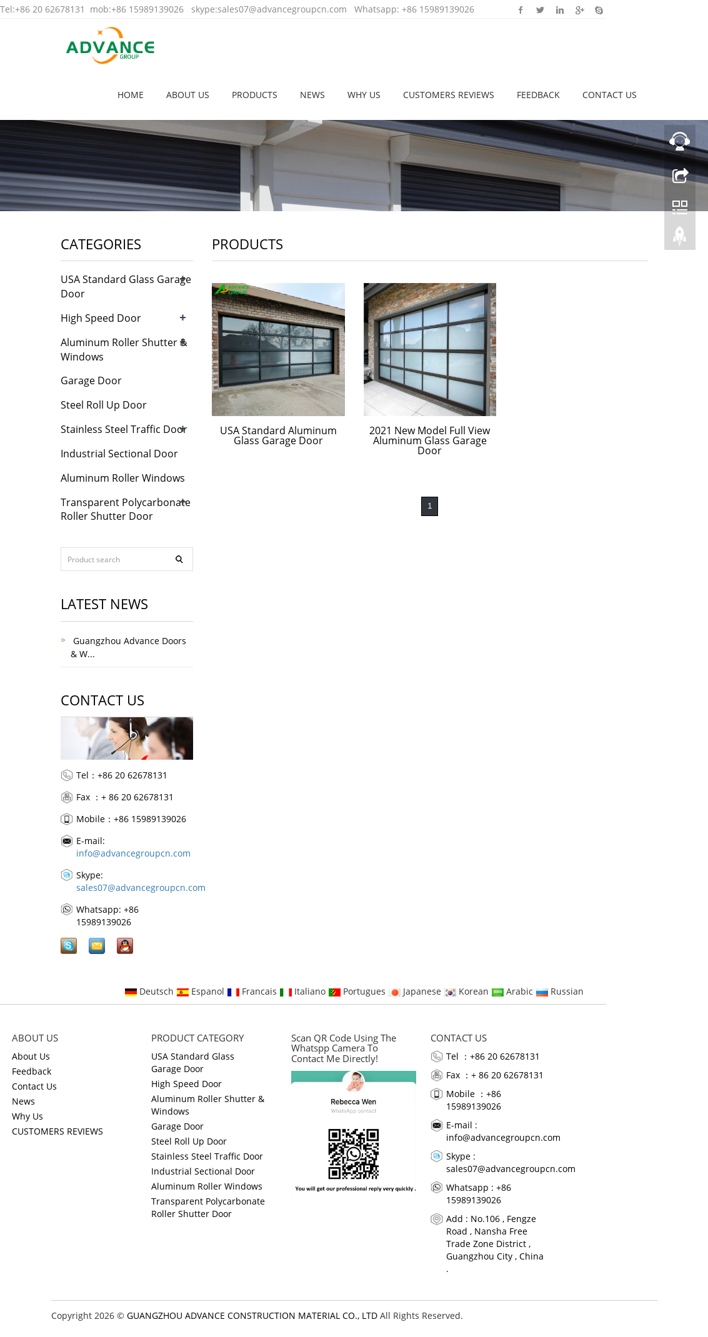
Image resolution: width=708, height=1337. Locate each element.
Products (254, 95)
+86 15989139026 (147, 9)
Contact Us (609, 95)
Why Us (364, 95)
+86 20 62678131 (50, 9)
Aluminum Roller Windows (123, 478)
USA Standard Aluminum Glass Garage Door (278, 435)
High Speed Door (101, 318)
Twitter (540, 9)
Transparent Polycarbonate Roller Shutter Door (126, 509)
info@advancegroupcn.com (133, 853)
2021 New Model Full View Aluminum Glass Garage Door (429, 440)
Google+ (579, 9)
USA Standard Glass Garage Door (192, 1062)
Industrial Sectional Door (119, 453)
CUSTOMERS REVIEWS (448, 95)
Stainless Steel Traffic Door (124, 429)
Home (130, 95)
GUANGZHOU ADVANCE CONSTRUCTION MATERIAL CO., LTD (252, 1315)
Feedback (538, 95)
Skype (598, 9)
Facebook (521, 9)
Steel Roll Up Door (104, 405)
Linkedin (559, 9)
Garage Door (91, 380)
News (312, 95)
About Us (187, 95)
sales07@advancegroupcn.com (282, 9)
